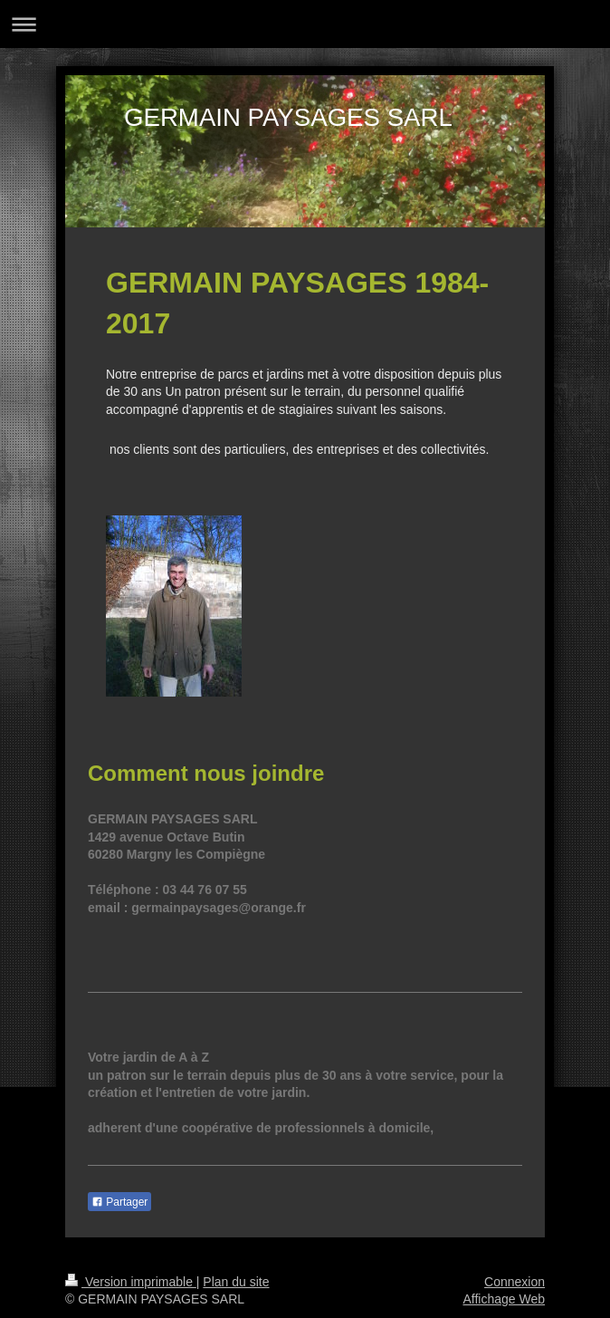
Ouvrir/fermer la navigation (305, 24)
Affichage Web (503, 1299)
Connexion (514, 1282)
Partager (119, 1202)
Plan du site (236, 1282)
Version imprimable (130, 1282)
